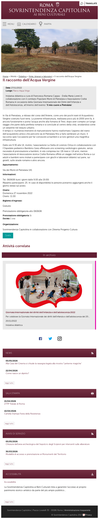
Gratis (8, 235)
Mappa (47, 24)
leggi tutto (9, 383)
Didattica (23, 76)
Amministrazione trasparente (77, 510)
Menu (11, 24)
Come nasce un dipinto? (17, 373)
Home (5, 76)
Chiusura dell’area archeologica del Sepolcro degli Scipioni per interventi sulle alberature (48, 444)
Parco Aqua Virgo (21, 91)
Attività (13, 76)
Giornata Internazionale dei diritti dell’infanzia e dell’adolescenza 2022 (40, 312)
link (93, 326)
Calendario (29, 24)
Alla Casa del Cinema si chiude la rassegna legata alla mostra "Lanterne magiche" (44, 363)
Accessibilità (10, 482)
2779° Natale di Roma (14, 404)
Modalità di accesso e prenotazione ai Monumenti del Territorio (36, 454)
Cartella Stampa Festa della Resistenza (22, 413)
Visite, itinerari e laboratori (40, 76)
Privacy (88, 515)
